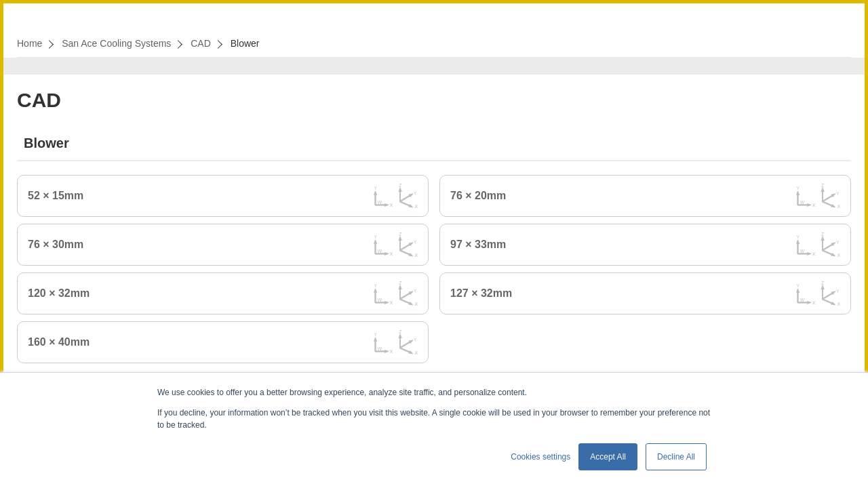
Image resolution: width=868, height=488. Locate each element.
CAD (201, 43)
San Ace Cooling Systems (116, 43)
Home (29, 43)
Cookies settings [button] (540, 457)
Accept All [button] (608, 457)
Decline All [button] (676, 457)
